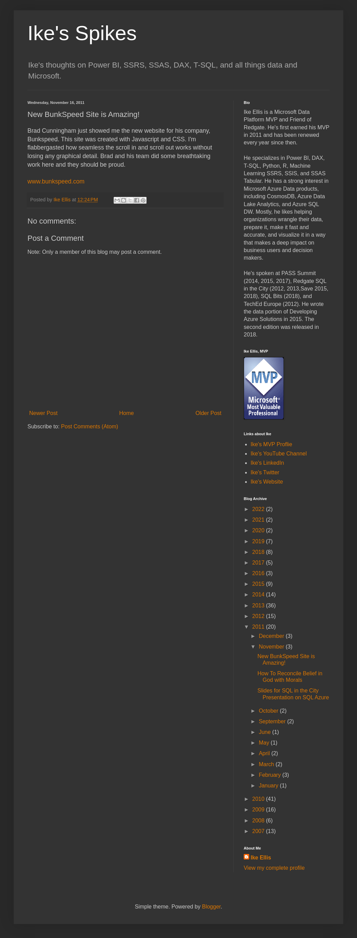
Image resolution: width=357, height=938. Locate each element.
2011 (259, 627)
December (272, 636)
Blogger (211, 907)
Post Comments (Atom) (89, 426)
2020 (259, 530)
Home (126, 413)
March (267, 764)
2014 (259, 594)
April (265, 753)
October (269, 711)
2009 (259, 809)
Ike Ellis (261, 857)
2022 (259, 509)
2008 (259, 820)
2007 (259, 831)
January (269, 785)
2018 (259, 552)
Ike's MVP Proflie (271, 444)
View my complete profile (274, 868)
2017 (259, 563)
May (265, 743)
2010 (259, 799)
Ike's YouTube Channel (279, 453)
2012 (259, 616)
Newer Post (43, 413)
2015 (259, 584)
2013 (259, 605)
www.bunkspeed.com (55, 181)
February (270, 775)
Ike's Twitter (265, 472)
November (272, 647)
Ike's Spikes (82, 33)
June (265, 732)
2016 (259, 573)
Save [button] (306, 289)
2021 (259, 520)
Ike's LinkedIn (267, 463)
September (273, 721)
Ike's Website (267, 482)
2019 (259, 541)
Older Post (208, 413)
